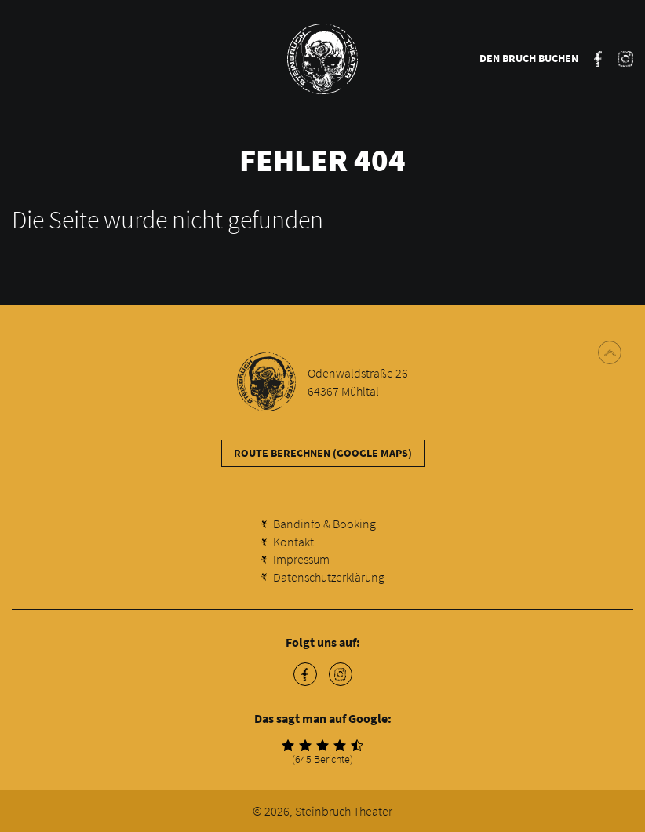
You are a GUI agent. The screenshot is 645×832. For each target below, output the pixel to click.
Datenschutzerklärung (328, 577)
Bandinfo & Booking (324, 523)
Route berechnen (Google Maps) (323, 453)
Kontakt (293, 541)
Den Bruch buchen (528, 58)
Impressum (301, 559)
